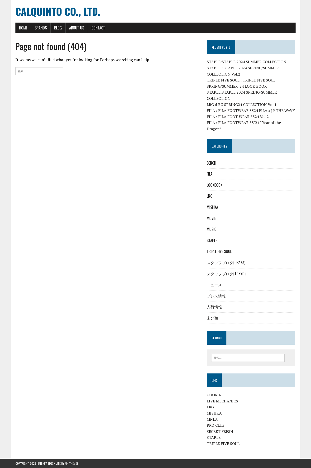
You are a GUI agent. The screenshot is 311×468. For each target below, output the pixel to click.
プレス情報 (216, 296)
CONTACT (98, 28)
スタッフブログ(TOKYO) (226, 274)
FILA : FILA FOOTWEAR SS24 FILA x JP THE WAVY (251, 110)
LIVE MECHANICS (222, 401)
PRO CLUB (216, 425)
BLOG (58, 28)
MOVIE (211, 218)
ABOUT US (76, 28)
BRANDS (41, 28)
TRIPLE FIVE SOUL (219, 251)
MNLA (212, 419)
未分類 (212, 318)
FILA (209, 174)
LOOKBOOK (214, 185)
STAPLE (212, 240)
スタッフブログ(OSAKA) (226, 262)
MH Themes (71, 463)
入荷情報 (214, 307)
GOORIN (214, 394)
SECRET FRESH (220, 431)
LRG (209, 196)
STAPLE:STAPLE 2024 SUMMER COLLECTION (246, 61)
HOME (23, 28)
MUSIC (211, 229)
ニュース (214, 284)
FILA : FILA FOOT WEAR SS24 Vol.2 (238, 116)
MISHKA (212, 207)
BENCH (211, 163)
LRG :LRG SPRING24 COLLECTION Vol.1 (242, 104)
